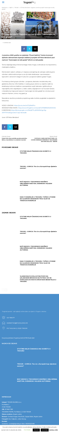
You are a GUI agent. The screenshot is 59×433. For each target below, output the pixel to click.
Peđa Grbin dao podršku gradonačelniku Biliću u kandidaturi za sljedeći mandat (14, 139)
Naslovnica (5, 7)
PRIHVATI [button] (36, 430)
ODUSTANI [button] (45, 430)
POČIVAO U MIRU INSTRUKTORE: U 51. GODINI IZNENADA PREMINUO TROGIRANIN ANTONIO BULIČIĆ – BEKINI (44, 140)
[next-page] (6, 290)
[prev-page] (3, 290)
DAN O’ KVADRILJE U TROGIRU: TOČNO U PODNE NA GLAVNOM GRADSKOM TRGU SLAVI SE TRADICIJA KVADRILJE (37, 198)
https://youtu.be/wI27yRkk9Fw (24, 105)
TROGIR (16, 7)
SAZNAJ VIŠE (53, 430)
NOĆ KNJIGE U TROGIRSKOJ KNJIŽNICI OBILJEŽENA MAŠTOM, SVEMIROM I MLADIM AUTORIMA (36, 183)
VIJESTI (11, 7)
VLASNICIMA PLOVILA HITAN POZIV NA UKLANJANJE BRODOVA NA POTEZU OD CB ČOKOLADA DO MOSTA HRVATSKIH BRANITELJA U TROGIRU (38, 278)
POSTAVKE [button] (27, 430)
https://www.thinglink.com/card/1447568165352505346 (37, 108)
